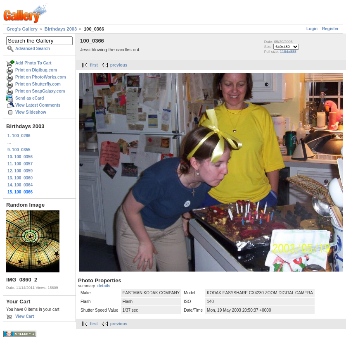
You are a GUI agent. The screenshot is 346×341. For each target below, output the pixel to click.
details (104, 286)
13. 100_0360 (20, 178)
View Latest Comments (37, 105)
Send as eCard (29, 98)
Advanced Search (32, 48)
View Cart (24, 316)
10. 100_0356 (20, 157)
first (94, 65)
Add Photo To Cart (33, 63)
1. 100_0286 (19, 136)
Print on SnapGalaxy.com (40, 91)
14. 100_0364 (20, 185)
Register (330, 28)
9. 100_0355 (19, 150)
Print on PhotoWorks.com (40, 77)
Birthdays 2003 (61, 28)
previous (119, 65)
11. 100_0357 (20, 164)
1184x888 (288, 52)
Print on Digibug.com (36, 70)
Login (312, 28)
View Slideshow (30, 112)
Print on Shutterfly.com (38, 84)
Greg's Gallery (22, 28)
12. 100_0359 (20, 171)
